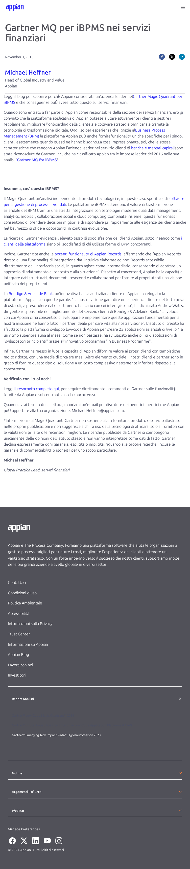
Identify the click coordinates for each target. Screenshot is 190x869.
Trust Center (19, 634)
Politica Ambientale (25, 603)
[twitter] (172, 57)
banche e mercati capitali (153, 148)
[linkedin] (182, 57)
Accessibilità (18, 613)
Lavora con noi (20, 665)
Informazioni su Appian (28, 644)
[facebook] (162, 57)
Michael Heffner (28, 72)
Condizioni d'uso (22, 593)
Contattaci (17, 582)
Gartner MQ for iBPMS (37, 160)
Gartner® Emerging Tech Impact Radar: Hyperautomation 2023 (56, 735)
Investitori (17, 675)
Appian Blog (18, 654)
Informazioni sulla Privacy (30, 623)
